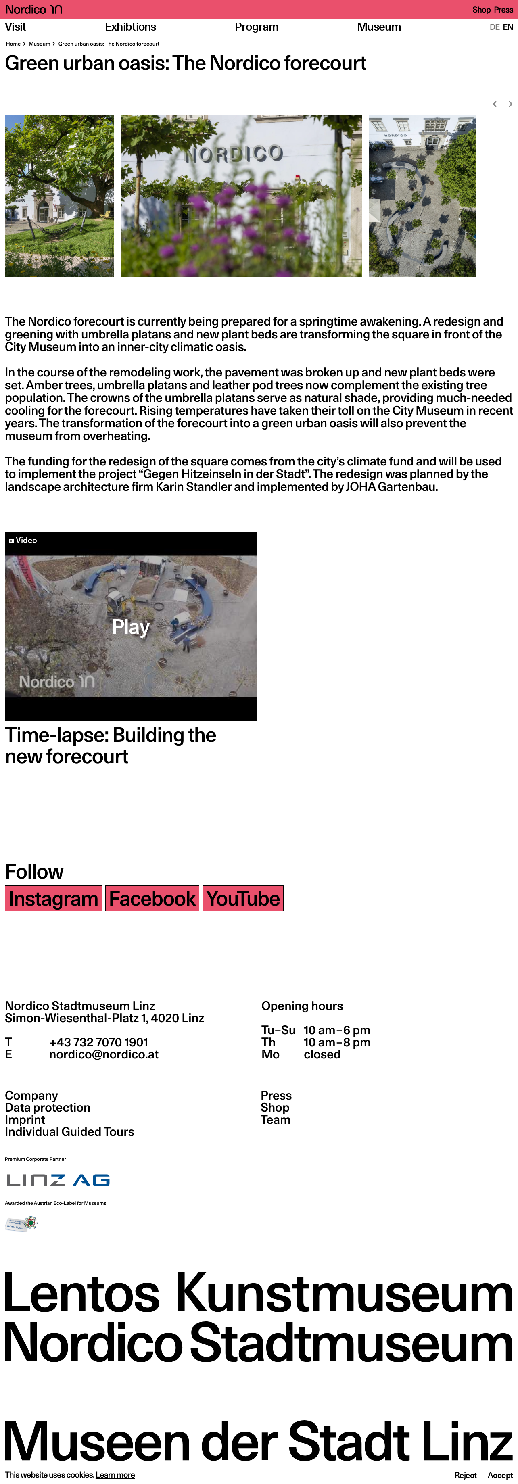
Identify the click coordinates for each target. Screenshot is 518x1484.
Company (31, 1095)
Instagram (53, 898)
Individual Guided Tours (69, 1131)
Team (275, 1119)
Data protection (48, 1107)
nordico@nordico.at (103, 1054)
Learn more (115, 1474)
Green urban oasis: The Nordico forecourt (108, 44)
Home (13, 44)
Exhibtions (130, 27)
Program (256, 27)
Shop (481, 10)
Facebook (152, 898)
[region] (259, 196)
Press (503, 10)
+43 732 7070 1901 (97, 1042)
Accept (500, 1475)
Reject (466, 1475)
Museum (379, 27)
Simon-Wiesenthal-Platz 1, (104, 1018)
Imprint (25, 1119)
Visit (15, 27)
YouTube (243, 898)
